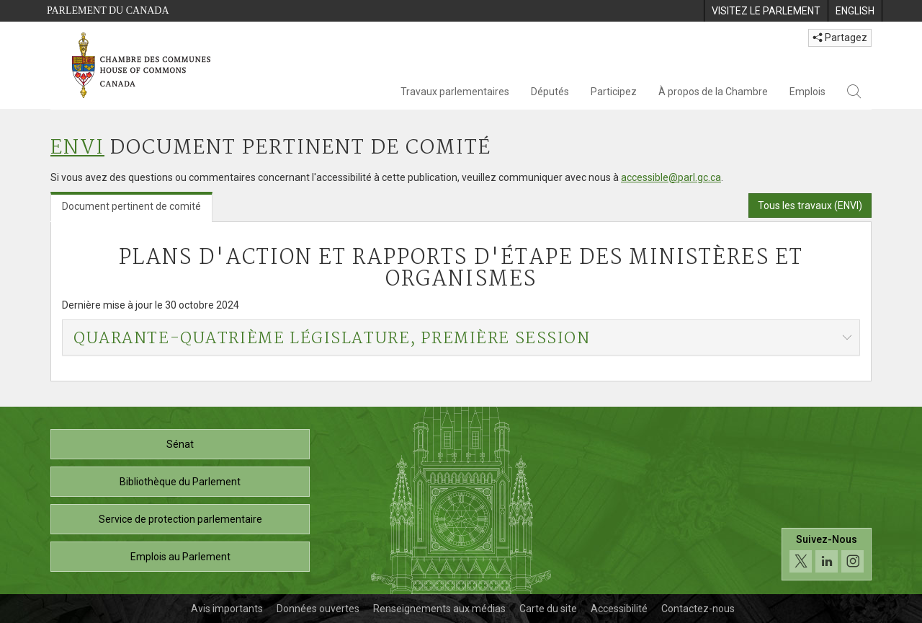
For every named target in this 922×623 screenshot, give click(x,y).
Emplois (807, 91)
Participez (614, 91)
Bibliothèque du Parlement (180, 481)
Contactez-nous (698, 608)
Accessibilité (619, 608)
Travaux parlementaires (454, 91)
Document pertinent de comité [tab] (131, 206)
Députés (550, 91)
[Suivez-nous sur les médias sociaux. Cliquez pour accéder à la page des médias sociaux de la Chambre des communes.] (827, 554)
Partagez (840, 37)
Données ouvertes (318, 608)
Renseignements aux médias (439, 608)
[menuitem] (766, 11)
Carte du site (548, 608)
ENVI (77, 148)
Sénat (180, 444)
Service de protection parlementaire (180, 519)
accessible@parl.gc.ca (671, 177)
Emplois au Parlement (180, 556)
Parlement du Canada (108, 10)
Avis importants (227, 608)
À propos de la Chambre (713, 91)
